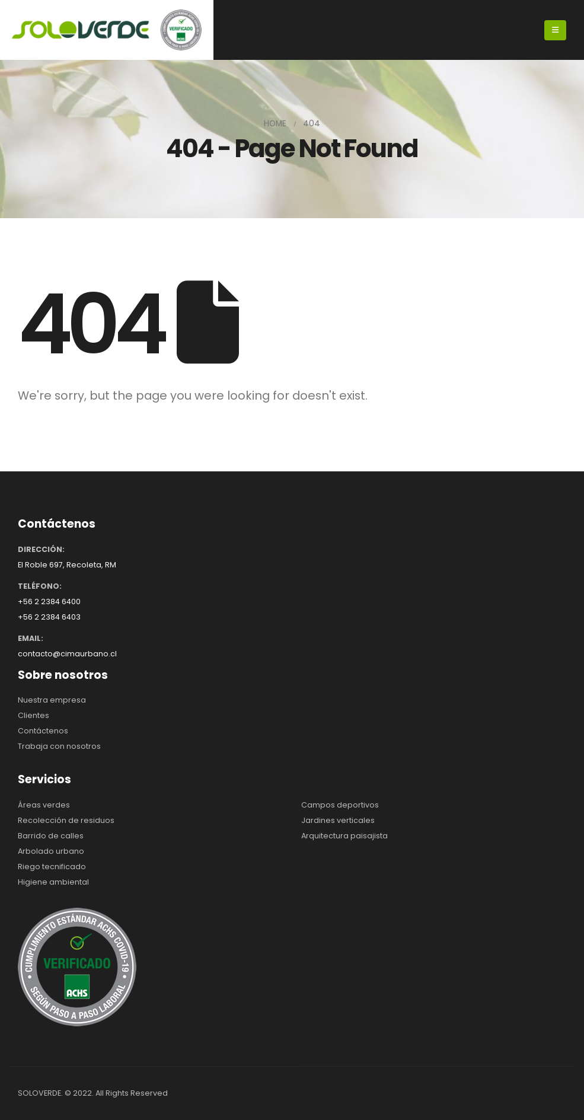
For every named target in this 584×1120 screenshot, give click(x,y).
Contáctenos (43, 731)
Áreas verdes (44, 805)
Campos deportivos (340, 805)
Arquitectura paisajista (344, 836)
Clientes (33, 715)
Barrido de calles (51, 836)
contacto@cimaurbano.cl (67, 654)
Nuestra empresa (52, 700)
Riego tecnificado (52, 866)
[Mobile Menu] (555, 30)
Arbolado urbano (51, 851)
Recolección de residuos (66, 820)
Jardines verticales (338, 820)
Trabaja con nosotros (59, 746)
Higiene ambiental (53, 882)
